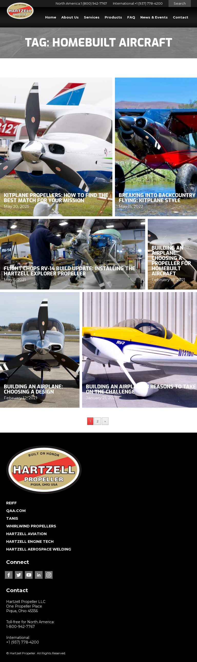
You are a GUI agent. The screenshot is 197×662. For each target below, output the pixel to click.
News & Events (154, 17)
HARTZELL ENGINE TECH (30, 541)
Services (92, 17)
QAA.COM (16, 510)
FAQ (131, 17)
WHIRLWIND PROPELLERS (31, 526)
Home (50, 17)
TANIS (12, 518)
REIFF (11, 503)
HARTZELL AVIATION (26, 534)
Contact (180, 17)
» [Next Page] (105, 421)
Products (113, 17)
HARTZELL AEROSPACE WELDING (38, 549)
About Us (70, 17)
